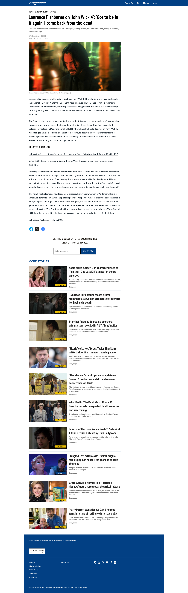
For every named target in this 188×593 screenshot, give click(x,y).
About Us (32, 562)
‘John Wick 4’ (111, 128)
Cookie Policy (33, 573)
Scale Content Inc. (70, 540)
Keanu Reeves (76, 102)
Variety (43, 171)
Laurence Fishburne (38, 99)
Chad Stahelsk (86, 128)
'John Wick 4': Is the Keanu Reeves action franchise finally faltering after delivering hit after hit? (73, 154)
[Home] (38, 3)
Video (155, 3)
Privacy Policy (33, 570)
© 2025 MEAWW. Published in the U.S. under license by (47, 540)
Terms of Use (33, 577)
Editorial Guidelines (35, 566)
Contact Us (65, 562)
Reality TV (129, 3)
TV (138, 3)
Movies (146, 3)
